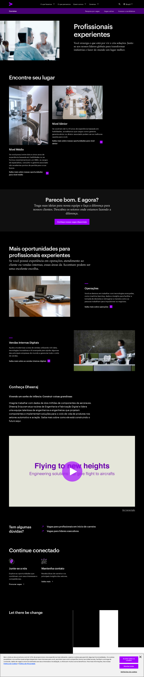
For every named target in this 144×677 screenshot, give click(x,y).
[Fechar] (140, 656)
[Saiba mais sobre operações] (98, 306)
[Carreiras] (94, 4)
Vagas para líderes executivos (63, 530)
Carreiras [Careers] (13, 11)
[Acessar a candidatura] (126, 11)
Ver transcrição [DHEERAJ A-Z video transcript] (128, 509)
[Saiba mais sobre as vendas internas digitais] (29, 361)
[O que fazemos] (48, 4)
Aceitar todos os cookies (129, 659)
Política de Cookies (10, 663)
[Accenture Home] (16, 4)
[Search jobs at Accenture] (17, 584)
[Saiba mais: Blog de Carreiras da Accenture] (47, 581)
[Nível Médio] (29, 115)
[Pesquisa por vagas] (92, 11)
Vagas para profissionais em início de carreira (71, 526)
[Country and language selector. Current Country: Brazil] (128, 4)
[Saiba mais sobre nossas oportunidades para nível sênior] (77, 142)
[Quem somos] (79, 4)
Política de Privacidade (27, 663)
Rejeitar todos (129, 666)
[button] (72, 222)
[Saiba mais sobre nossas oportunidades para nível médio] (29, 173)
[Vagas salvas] (109, 11)
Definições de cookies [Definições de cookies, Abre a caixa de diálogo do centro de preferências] (129, 672)
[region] (72, 665)
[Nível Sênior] (77, 102)
